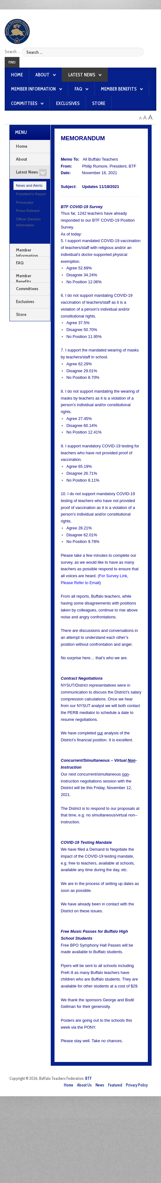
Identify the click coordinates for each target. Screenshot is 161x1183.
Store (98, 103)
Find (12, 62)
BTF (88, 1078)
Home (17, 75)
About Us (84, 1085)
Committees (24, 103)
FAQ (78, 89)
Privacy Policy (137, 1085)
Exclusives (68, 103)
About (42, 75)
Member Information (33, 89)
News (100, 1085)
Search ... (12, 51)
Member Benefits (119, 89)
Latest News (81, 75)
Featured (115, 1085)
